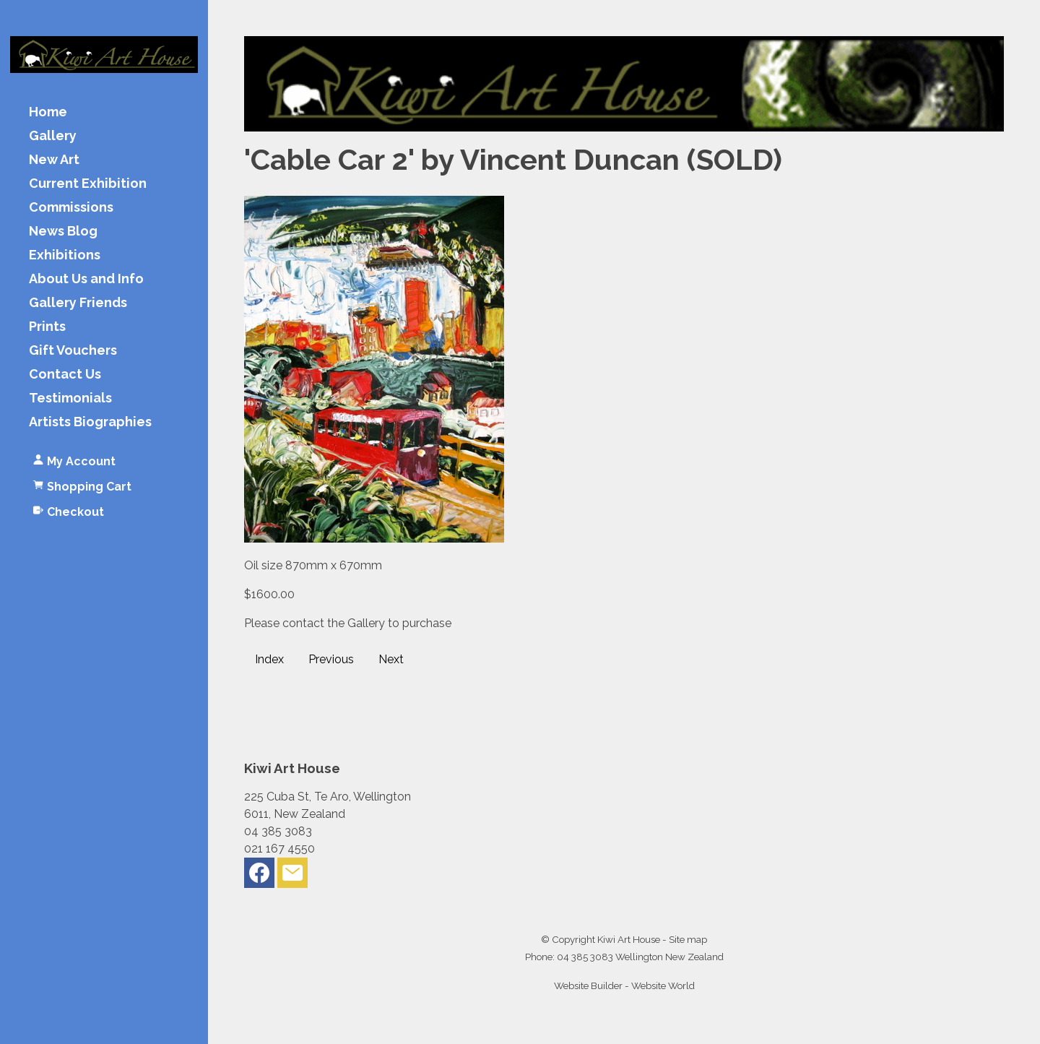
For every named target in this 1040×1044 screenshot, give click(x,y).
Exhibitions (64, 255)
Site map (688, 939)
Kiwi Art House (628, 939)
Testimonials (70, 398)
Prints (47, 327)
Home (48, 112)
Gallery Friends (78, 303)
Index (269, 659)
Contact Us (65, 374)
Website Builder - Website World (624, 985)
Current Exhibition (88, 184)
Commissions (71, 208)
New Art (54, 160)
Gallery (53, 136)
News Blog (63, 231)
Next (391, 659)
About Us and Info (86, 279)
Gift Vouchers (73, 351)
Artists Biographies (90, 422)
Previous (331, 659)
